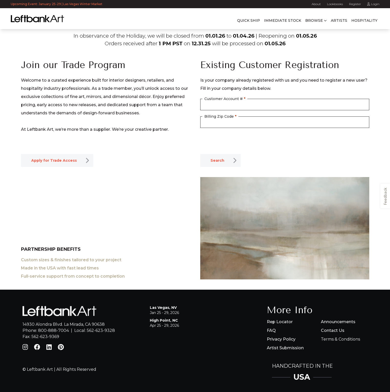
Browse (314, 20)
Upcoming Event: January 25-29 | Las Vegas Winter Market (57, 4)
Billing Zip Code (220, 116)
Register (355, 4)
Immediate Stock (282, 20)
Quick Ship (248, 20)
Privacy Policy (281, 339)
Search (217, 160)
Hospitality (364, 20)
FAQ (271, 330)
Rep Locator (280, 321)
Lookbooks (335, 4)
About (316, 4)
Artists (339, 20)
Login (373, 4)
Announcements (338, 321)
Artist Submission (285, 347)
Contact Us (332, 330)
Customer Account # (224, 98)
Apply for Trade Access (54, 160)
